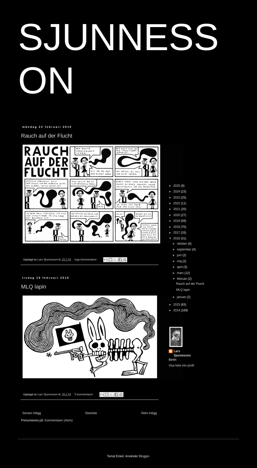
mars (180, 273)
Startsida (91, 413)
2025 (177, 186)
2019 (177, 221)
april (180, 267)
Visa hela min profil (181, 365)
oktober (182, 243)
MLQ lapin (33, 287)
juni (179, 255)
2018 (177, 227)
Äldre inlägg (149, 413)
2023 (177, 197)
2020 (177, 215)
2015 (177, 304)
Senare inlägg (31, 413)
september (184, 249)
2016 (177, 238)
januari (182, 297)
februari (182, 278)
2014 (177, 310)
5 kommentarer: (84, 394)
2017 (177, 232)
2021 (177, 209)
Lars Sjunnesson (182, 353)
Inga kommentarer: (86, 259)
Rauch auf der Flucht (46, 136)
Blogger (144, 456)
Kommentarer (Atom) (58, 420)
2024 (177, 191)
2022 (177, 203)
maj (180, 261)
